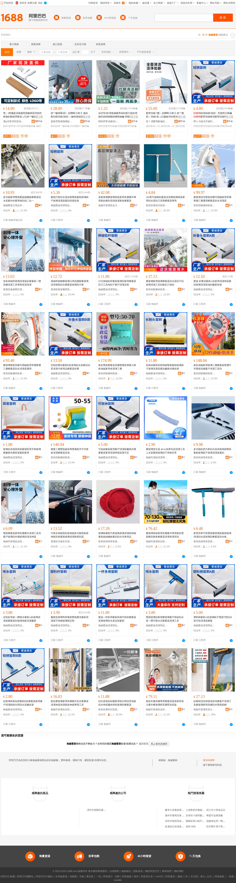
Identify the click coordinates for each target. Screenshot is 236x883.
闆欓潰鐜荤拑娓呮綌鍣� (206, 126)
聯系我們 (166, 871)
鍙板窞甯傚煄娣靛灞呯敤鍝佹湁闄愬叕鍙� (61, 121)
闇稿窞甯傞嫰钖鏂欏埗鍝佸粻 (109, 121)
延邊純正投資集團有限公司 (179, 826)
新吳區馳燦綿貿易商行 (204, 205)
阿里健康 (219, 876)
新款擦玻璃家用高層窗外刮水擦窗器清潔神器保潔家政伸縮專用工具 (69, 703)
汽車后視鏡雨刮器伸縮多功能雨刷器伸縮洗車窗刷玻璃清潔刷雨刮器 (69, 535)
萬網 (179, 876)
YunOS (159, 876)
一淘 (98, 876)
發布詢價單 (209, 760)
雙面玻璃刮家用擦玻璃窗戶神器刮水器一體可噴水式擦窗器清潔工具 (165, 619)
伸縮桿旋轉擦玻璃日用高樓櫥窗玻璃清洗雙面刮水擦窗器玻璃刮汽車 (69, 283)
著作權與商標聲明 (97, 871)
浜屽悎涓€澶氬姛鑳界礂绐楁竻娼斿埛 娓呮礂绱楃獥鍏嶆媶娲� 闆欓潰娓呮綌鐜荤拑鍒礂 (117, 115)
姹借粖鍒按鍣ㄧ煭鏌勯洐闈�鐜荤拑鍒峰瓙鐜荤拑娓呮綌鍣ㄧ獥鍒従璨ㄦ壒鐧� (213, 115)
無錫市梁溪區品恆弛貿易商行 (14, 541)
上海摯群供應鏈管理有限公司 (201, 810)
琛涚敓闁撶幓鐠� (26, 126)
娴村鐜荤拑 (9, 126)
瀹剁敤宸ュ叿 (153, 126)
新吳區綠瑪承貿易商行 (204, 457)
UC (186, 876)
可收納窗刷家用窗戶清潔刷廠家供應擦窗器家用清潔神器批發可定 (117, 451)
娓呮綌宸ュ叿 (168, 126)
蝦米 (136, 876)
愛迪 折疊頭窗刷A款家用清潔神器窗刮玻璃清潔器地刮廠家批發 (212, 283)
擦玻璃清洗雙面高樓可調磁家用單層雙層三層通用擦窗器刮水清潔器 (212, 199)
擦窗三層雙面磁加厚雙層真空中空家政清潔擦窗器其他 (69, 451)
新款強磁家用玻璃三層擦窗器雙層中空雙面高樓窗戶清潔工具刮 (212, 367)
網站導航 (178, 871)
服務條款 (126, 871)
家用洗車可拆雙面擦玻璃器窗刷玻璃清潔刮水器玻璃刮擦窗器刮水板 (212, 535)
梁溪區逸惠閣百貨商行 (14, 289)
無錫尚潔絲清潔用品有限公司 (157, 457)
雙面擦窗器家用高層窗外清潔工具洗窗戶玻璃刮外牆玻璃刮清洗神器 (22, 535)
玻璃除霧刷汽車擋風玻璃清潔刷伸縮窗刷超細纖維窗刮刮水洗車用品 (117, 535)
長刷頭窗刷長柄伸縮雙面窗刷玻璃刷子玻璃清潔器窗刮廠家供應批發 (165, 367)
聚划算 (89, 876)
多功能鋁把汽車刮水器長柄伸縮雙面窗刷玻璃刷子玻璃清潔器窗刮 (212, 451)
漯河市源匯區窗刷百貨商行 (101, 810)
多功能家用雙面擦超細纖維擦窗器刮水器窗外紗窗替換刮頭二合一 (22, 199)
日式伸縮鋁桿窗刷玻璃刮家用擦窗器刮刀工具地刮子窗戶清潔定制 (117, 283)
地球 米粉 (191, 826)
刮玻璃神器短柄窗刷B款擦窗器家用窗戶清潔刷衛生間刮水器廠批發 (22, 703)
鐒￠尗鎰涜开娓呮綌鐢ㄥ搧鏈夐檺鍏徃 (204, 121)
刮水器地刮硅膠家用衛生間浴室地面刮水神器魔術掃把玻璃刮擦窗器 (117, 703)
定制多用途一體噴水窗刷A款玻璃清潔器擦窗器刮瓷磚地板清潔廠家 (21, 619)
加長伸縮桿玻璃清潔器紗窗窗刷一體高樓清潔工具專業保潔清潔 (22, 283)
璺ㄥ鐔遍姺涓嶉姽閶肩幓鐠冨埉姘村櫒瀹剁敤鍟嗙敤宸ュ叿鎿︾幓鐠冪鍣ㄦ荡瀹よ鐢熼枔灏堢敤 (22, 115)
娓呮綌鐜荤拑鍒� (107, 126)
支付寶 (194, 876)
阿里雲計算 (147, 876)
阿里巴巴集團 (8, 876)
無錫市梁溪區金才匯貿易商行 (109, 205)
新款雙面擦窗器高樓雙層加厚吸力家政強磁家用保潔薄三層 (117, 367)
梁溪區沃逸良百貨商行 (61, 541)
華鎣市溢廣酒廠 (214, 815)
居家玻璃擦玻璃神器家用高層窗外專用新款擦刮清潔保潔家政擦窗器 (117, 199)
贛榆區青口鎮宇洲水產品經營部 (202, 821)
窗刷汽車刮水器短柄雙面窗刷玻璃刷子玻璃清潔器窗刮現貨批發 (69, 199)
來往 (202, 876)
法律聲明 (114, 871)
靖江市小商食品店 (215, 810)
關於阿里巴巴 (152, 871)
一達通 (230, 876)
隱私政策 (138, 871)
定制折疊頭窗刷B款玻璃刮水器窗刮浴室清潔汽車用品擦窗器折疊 (70, 367)
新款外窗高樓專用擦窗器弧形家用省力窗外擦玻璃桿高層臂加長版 (165, 703)
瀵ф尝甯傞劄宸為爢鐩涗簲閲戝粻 (14, 121)
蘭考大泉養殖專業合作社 (178, 810)
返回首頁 (143, 743)
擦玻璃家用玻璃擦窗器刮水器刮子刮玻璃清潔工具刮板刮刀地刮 (165, 283)
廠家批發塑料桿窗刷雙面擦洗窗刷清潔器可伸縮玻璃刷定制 (69, 619)
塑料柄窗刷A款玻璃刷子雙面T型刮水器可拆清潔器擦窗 (213, 619)
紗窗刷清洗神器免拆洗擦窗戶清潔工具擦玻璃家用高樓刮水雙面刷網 (212, 703)
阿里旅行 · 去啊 (111, 876)
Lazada (118, 880)
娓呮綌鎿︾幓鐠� (60, 126)
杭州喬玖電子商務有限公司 (220, 826)
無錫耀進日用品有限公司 (14, 205)
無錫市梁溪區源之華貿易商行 (204, 709)
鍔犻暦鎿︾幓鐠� (79, 126)
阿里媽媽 (126, 876)
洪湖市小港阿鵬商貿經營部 (200, 815)
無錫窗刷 (172, 760)
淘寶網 (73, 876)
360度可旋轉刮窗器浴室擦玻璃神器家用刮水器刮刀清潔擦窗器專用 (165, 199)
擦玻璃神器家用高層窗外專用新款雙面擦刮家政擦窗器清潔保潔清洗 (165, 535)
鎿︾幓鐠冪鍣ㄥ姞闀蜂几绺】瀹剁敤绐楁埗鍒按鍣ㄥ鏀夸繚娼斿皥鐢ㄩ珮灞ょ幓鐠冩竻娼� (69, 115)
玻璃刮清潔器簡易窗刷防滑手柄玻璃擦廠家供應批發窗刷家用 (22, 451)
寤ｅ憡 (39, 116)
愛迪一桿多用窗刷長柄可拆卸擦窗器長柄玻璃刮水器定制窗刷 (117, 619)
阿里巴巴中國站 (44, 876)
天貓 (81, 876)
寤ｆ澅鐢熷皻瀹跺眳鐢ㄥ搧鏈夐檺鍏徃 (157, 121)
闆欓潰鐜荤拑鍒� (127, 126)
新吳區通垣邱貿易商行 (157, 205)
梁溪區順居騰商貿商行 (61, 289)
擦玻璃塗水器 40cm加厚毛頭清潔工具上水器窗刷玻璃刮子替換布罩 (165, 451)
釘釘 (209, 876)
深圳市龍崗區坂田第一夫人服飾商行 (184, 821)
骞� (38, 121)
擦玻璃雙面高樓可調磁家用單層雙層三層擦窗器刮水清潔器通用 (22, 367)
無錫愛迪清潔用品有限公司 (61, 205)
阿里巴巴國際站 (25, 876)
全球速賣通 (61, 876)
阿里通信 (170, 876)
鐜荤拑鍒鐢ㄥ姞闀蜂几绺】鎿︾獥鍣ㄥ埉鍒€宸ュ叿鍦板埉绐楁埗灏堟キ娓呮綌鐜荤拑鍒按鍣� (165, 115)
